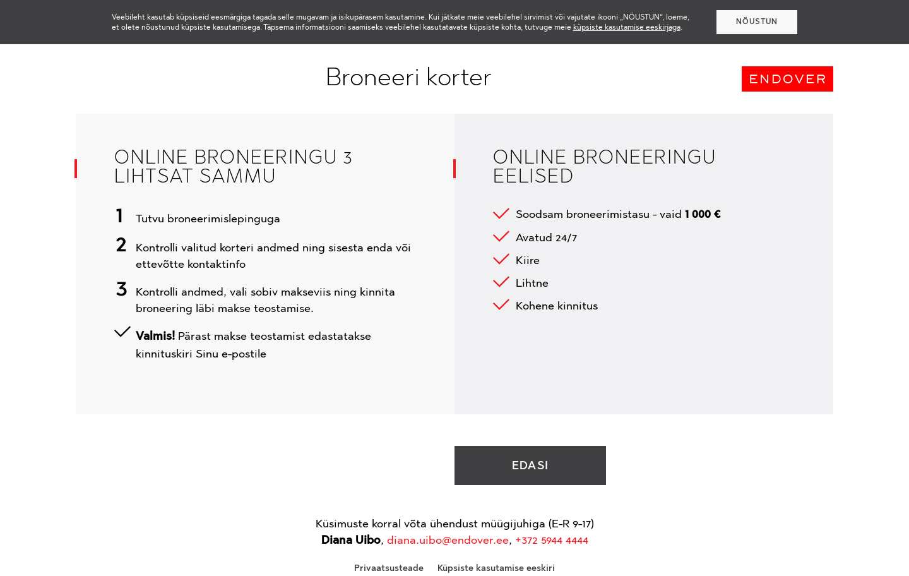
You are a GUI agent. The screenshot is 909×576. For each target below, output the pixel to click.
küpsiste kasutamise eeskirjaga (626, 27)
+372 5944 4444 (551, 540)
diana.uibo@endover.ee (448, 540)
